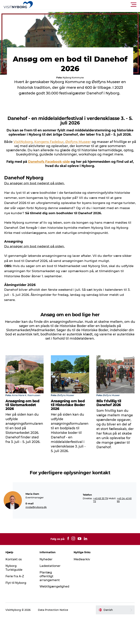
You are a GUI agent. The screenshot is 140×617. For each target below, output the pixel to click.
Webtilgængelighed (54, 586)
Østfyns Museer (78, 142)
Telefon (87, 494)
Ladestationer (50, 566)
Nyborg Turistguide (13, 567)
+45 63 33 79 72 (100, 500)
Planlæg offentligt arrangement (50, 576)
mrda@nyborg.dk (36, 507)
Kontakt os (13, 559)
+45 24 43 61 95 (124, 500)
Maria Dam (32, 493)
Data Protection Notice (53, 610)
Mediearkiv (82, 559)
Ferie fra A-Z (14, 576)
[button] (86, 5)
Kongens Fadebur (49, 142)
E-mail (30, 503)
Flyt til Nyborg (15, 583)
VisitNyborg (23, 142)
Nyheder (46, 559)
